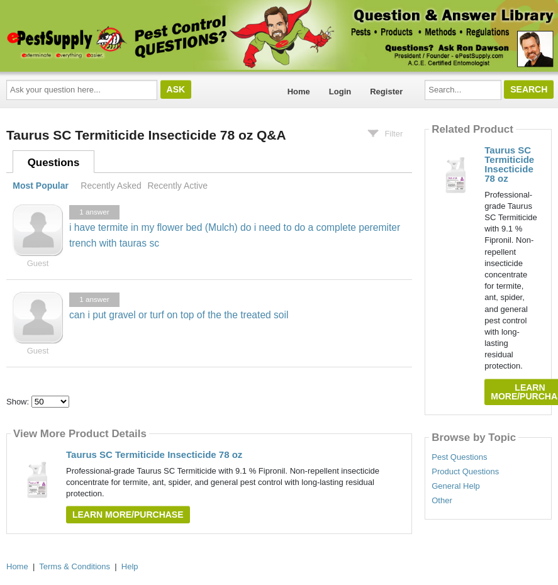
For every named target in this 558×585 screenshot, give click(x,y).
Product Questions (465, 471)
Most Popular (41, 186)
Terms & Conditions (74, 566)
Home (298, 91)
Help (129, 566)
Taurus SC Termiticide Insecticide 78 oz (154, 454)
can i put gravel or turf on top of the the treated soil (178, 314)
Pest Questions (459, 457)
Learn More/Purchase (128, 515)
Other (442, 500)
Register (386, 91)
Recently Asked (111, 186)
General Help (456, 486)
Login (340, 91)
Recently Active (177, 186)
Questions (54, 163)
